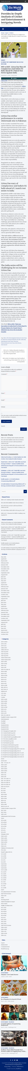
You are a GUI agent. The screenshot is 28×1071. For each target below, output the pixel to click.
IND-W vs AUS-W (5, 782)
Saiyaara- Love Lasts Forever (9, 974)
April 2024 (3, 606)
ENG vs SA (3, 709)
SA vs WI (3, 862)
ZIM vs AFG (4, 927)
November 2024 (5, 592)
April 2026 (3, 559)
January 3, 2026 (4, 976)
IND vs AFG (4, 764)
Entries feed (4, 944)
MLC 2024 (3, 812)
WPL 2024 (3, 919)
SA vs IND (3, 856)
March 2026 (4, 561)
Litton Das (4, 80)
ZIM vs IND (4, 929)
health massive (5, 479)
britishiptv (3, 470)
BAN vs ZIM (4, 685)
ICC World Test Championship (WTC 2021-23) (12, 749)
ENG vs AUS (4, 699)
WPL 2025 (3, 921)
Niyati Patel (4, 462)
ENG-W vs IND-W (5, 715)
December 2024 (5, 590)
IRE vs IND (3, 796)
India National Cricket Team (7, 341)
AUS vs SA (3, 665)
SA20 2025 (3, 866)
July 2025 (3, 576)
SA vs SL (3, 860)
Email (3, 400)
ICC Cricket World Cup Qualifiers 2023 (11, 737)
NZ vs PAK (3, 826)
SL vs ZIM (3, 887)
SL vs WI (3, 885)
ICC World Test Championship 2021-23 (11, 751)
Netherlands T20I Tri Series (8, 816)
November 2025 (5, 569)
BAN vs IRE (4, 671)
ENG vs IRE (4, 703)
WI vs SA (3, 917)
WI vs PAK (3, 915)
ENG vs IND (4, 701)
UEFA (2, 897)
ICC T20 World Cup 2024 (7, 741)
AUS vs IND (4, 661)
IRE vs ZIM (4, 804)
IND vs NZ (3, 772)
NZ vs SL (3, 830)
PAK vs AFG (4, 836)
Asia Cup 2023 (4, 651)
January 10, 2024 (5, 1053)
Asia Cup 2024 (4, 653)
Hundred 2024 (5, 725)
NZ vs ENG (3, 824)
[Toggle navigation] (3, 29)
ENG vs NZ (3, 705)
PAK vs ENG (4, 842)
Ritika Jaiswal (11, 1001)
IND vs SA (3, 774)
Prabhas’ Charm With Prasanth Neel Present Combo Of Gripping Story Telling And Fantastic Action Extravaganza (13, 1051)
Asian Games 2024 (6, 659)
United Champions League (8, 901)
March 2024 (4, 608)
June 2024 (3, 602)
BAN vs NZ (3, 673)
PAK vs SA (3, 846)
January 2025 (4, 588)
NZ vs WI (3, 832)
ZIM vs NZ (3, 931)
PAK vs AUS (4, 838)
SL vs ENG (3, 878)
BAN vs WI (3, 683)
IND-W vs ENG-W (5, 784)
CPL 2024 (3, 693)
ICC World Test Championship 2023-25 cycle (12, 62)
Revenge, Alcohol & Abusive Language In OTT (13, 486)
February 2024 (5, 610)
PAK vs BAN (4, 840)
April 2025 (3, 582)
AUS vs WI (3, 667)
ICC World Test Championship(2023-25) (9, 339)
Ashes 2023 (4, 647)
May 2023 (3, 628)
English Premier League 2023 (8, 717)
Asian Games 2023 (5, 657)
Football (3, 721)
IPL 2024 (3, 788)
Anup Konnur (14, 75)
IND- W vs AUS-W (5, 780)
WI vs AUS (3, 909)
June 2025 (3, 578)
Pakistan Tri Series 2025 (7, 848)
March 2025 (4, 584)
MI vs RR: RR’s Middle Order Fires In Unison (12, 439)
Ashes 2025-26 (5, 649)
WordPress (18, 1068)
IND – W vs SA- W (5, 762)
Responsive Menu (25, 1)
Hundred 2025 (5, 727)
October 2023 (4, 618)
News (2, 818)
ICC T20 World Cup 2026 (7, 743)
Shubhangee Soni (12, 1027)
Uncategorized (5, 899)
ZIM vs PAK (4, 933)
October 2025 (4, 570)
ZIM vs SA (3, 935)
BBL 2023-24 (4, 687)
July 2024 (3, 600)
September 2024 (5, 596)
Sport (2, 889)
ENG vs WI (3, 713)
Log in (2, 943)
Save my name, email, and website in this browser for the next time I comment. (14, 416)
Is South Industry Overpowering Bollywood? (12, 484)
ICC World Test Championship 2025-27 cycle (12, 755)
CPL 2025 (3, 695)
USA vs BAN (4, 903)
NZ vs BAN (3, 822)
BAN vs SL (3, 681)
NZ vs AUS (3, 820)
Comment (4, 374)
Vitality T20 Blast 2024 (6, 905)
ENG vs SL (3, 711)
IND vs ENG (4, 770)
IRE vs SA (3, 800)
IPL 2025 (3, 790)
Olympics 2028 (5, 834)
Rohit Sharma (18, 343)
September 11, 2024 (5, 75)
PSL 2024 (3, 850)
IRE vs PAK (4, 798)
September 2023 (5, 620)
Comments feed (5, 946)
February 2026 (5, 563)
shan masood (4, 344)
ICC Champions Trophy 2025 (8, 731)
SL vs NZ (3, 881)
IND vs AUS (4, 766)
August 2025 (4, 574)
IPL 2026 (3, 792)
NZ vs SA (3, 828)
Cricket (3, 60)
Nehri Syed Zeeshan (6, 457)
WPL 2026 (3, 923)
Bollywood (4, 691)
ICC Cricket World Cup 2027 (8, 735)
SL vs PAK (3, 883)
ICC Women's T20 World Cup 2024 (10, 747)
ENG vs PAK (4, 707)
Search (3, 426)
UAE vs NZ (3, 895)
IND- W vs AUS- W (5, 778)
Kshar (10, 976)
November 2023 (5, 616)
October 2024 (4, 594)
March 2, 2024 (4, 1027)
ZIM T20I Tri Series (6, 925)
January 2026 (4, 565)
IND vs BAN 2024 (22, 339)
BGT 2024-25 (4, 689)
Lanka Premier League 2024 (8, 808)
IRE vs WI (3, 802)
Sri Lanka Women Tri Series (8, 891)
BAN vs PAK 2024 (7, 338)
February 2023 (5, 632)
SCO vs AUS (4, 870)
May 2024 (3, 604)
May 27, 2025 (4, 1001)
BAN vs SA (3, 677)
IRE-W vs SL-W (5, 806)
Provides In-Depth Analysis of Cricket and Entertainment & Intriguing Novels (13, 18)
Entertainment (5, 719)
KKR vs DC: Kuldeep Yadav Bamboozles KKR (12, 437)
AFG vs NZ (3, 643)
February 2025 (5, 586)
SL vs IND (3, 879)
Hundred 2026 (5, 729)
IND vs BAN (3, 64)
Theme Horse (20, 1066)
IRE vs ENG (4, 794)
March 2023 (4, 630)
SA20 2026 (4, 868)
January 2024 (4, 612)
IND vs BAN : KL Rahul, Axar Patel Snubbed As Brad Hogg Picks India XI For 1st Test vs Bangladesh (14, 360)
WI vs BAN (3, 911)
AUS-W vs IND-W (5, 669)
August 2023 (4, 622)
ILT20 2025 (4, 760)
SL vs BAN (3, 875)
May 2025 (3, 580)
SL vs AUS (3, 874)
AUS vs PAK (4, 663)
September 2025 (5, 572)
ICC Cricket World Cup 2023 (8, 733)
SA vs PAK (3, 858)
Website (3, 407)
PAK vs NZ (3, 844)
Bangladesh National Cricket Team (19, 338)
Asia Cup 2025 (4, 655)
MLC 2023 (3, 810)
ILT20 (2, 758)
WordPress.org (5, 948)
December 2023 (5, 614)
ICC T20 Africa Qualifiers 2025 (9, 739)
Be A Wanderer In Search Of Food (11, 999)
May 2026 (3, 557)
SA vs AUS (3, 854)
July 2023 (3, 624)
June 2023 (3, 626)
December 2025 (5, 567)
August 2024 (4, 598)
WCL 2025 (3, 907)
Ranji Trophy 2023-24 (6, 852)
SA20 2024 (4, 864)
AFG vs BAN (4, 641)
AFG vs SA (3, 645)
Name (3, 393)
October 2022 (4, 634)
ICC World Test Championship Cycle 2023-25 (12, 756)
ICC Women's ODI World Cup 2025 (10, 745)
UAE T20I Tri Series (6, 893)
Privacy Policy (7, 1066)
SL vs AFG (3, 872)
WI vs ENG (3, 913)
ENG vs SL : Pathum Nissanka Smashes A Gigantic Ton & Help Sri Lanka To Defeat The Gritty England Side (14, 352)
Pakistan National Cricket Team (8, 343)
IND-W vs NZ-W (5, 786)
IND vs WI (3, 776)
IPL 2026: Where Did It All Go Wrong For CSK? (13, 445)
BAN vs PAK (4, 675)
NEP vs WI (3, 814)
